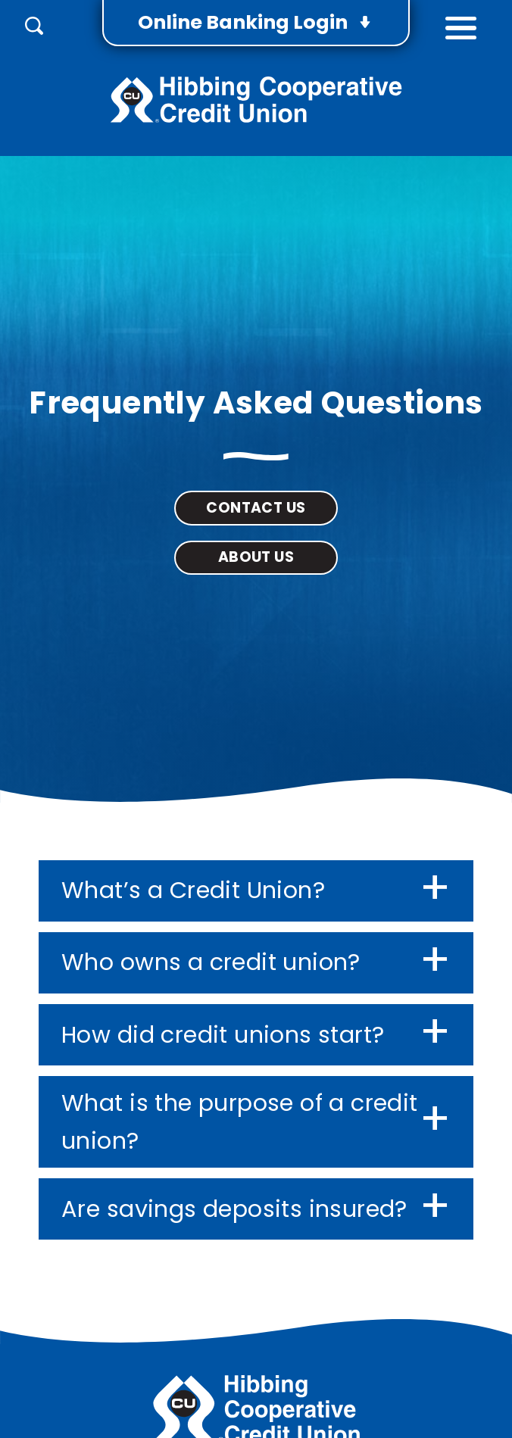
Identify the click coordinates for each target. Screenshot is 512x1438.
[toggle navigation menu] (461, 23)
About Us (256, 557)
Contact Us (255, 508)
